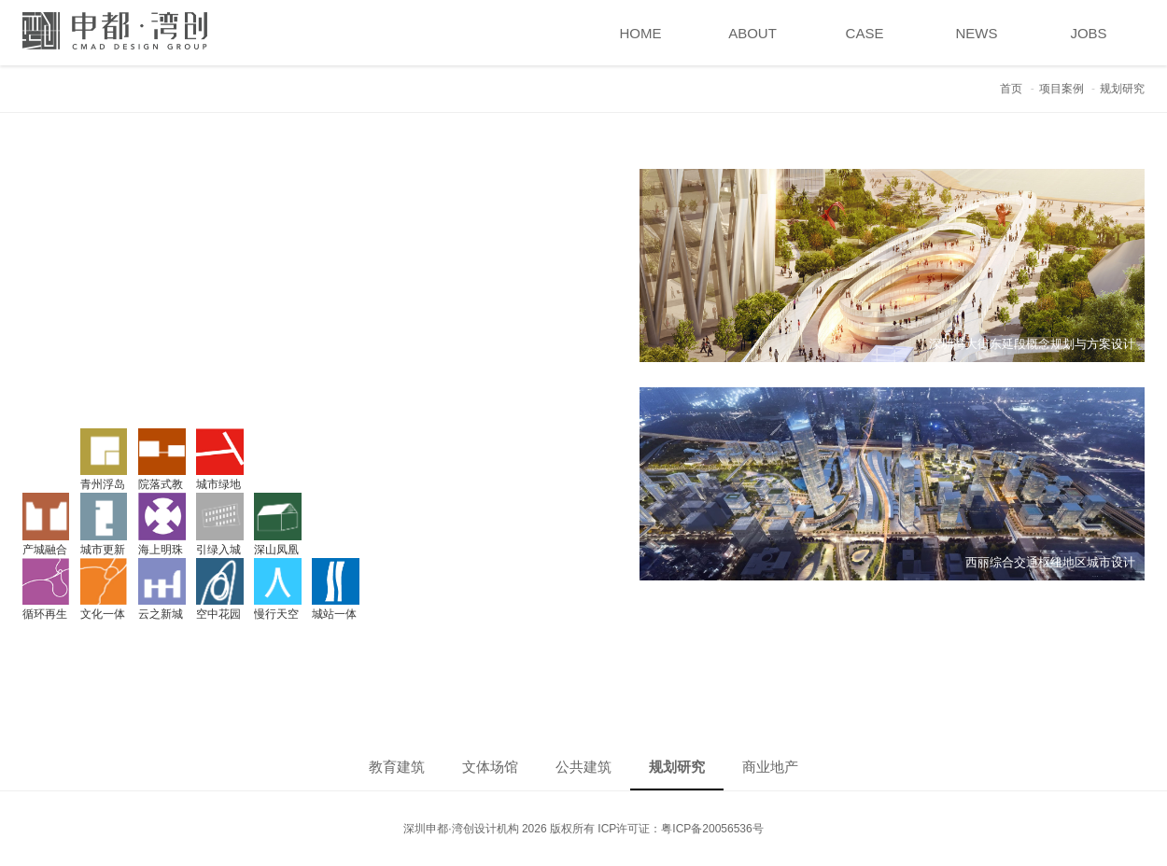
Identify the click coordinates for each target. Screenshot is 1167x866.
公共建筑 (583, 767)
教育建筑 (397, 767)
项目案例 (1061, 88)
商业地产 (770, 767)
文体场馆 (490, 767)
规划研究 (677, 767)
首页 (1011, 88)
